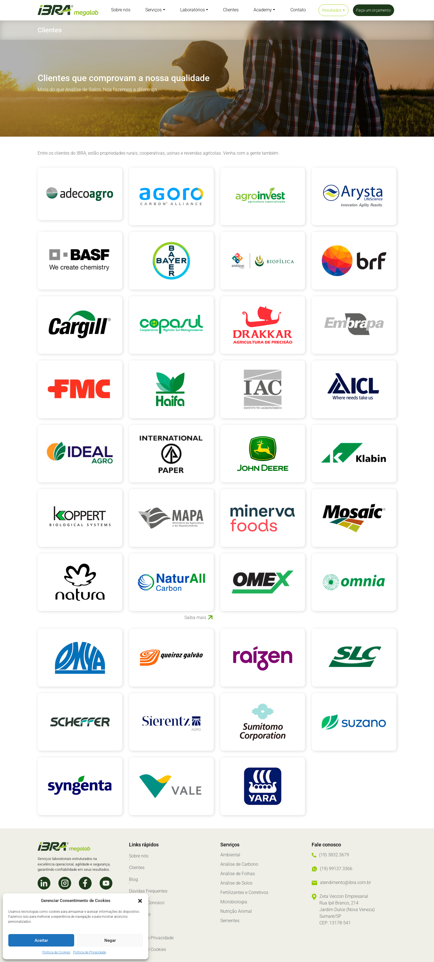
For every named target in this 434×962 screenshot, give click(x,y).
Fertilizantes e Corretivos (244, 892)
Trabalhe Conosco (146, 892)
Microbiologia (233, 901)
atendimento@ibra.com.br (345, 882)
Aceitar (41, 940)
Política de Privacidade (89, 952)
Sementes (229, 920)
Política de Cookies (56, 952)
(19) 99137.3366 (336, 868)
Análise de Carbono (239, 864)
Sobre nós (138, 854)
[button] (140, 900)
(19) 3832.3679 (334, 854)
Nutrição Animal (236, 911)
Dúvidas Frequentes (148, 883)
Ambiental (230, 854)
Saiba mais (195, 617)
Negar (110, 940)
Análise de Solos (236, 883)
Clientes (136, 864)
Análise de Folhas (237, 873)
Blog (133, 873)
